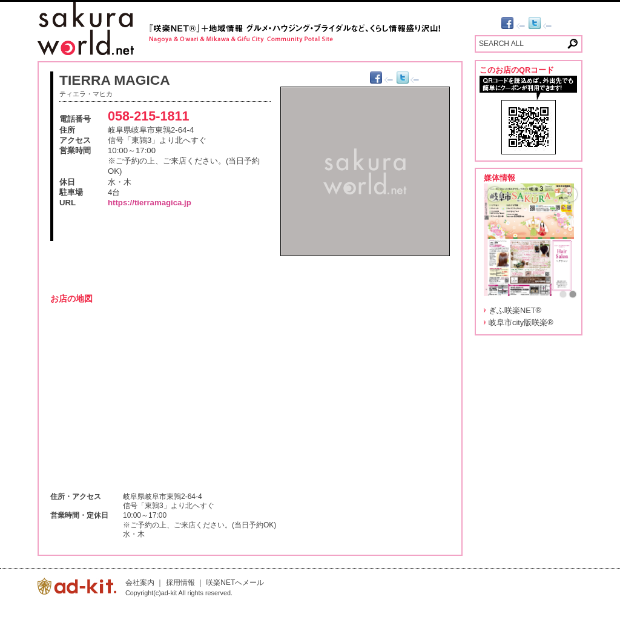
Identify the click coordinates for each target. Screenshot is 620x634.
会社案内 (139, 582)
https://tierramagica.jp (149, 202)
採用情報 (180, 582)
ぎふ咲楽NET (515, 310)
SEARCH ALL (501, 43)
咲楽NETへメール (235, 582)
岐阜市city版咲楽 (521, 322)
